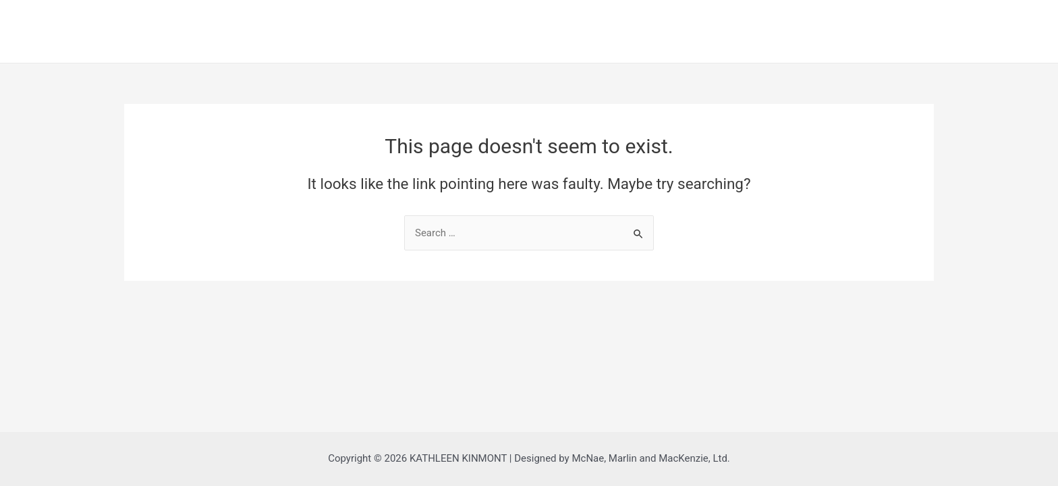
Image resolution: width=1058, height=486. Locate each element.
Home (736, 31)
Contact (986, 31)
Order (898, 31)
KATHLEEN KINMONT (108, 20)
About (819, 31)
